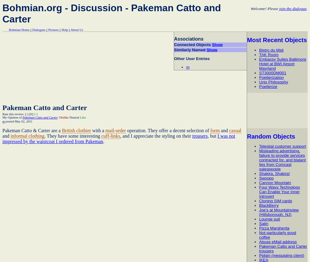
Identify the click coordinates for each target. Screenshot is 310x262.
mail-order (115, 130)
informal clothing (28, 136)
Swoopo (266, 178)
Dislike (64, 117)
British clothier (76, 130)
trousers (200, 136)
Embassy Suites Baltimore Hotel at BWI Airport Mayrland (282, 64)
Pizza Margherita (274, 228)
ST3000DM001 (272, 73)
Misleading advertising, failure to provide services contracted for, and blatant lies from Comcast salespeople (282, 160)
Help (65, 30)
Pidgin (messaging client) (281, 255)
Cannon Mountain (275, 182)
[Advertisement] (278, 110)
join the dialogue (292, 8)
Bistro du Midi (271, 50)
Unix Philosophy (273, 82)
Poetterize (268, 86)
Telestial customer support (282, 146)
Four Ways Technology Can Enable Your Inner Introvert (279, 192)
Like (83, 117)
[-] (26, 114)
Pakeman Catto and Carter (44, 108)
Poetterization (271, 77)
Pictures (53, 30)
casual (235, 130)
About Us (77, 30)
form (215, 130)
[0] (31, 114)
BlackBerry (269, 205)
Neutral (74, 117)
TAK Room (269, 54)
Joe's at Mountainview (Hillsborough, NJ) (279, 212)
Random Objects (271, 136)
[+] (36, 114)
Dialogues (38, 30)
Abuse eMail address (278, 242)
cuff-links (110, 136)
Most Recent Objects (277, 40)
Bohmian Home (19, 30)
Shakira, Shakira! (274, 173)
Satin (263, 223)
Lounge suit (269, 219)
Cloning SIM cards (275, 201)
